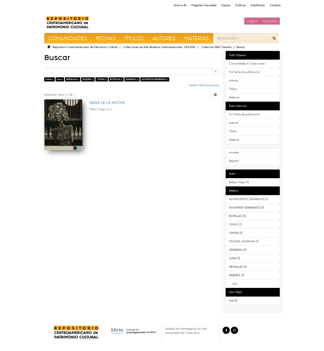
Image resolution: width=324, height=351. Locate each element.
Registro (270, 21)
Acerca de (180, 5)
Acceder (234, 152)
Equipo (226, 5)
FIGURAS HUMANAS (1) (244, 241)
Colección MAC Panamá (216, 47)
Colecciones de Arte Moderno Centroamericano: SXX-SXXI (159, 47)
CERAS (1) (235, 224)
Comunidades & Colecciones (247, 64)
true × (60, 79)
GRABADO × (132, 79)
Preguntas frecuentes (204, 5)
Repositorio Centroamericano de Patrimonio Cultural (85, 47)
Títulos (233, 89)
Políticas (240, 5)
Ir (216, 71)
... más (233, 284)
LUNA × (49, 79)
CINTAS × (102, 79)
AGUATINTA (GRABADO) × (155, 79)
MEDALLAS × (72, 79)
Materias (234, 97)
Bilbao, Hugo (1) (239, 182)
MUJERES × (87, 79)
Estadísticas (258, 5)
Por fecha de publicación (244, 72)
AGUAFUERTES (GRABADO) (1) (248, 199)
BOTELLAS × (116, 79)
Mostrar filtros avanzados (204, 85)
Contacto (275, 5)
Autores (233, 80)
